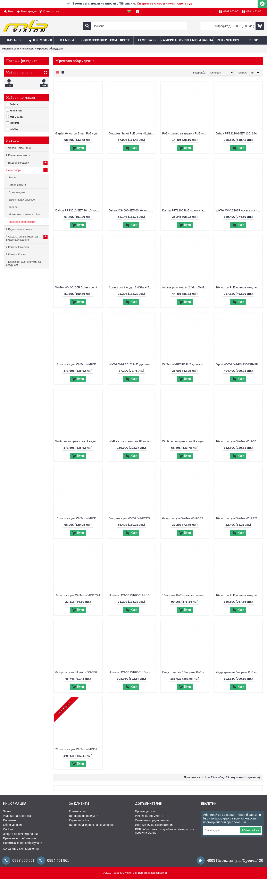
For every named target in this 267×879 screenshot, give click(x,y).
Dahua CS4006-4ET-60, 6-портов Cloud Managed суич (132, 210)
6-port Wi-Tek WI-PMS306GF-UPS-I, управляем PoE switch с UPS (239, 364)
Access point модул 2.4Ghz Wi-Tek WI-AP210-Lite (185, 287)
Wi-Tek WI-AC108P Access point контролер (239, 210)
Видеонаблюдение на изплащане (91, 824)
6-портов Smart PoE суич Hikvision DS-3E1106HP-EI (132, 133)
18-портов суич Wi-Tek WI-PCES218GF (78, 364)
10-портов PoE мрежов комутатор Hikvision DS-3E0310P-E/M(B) (185, 595)
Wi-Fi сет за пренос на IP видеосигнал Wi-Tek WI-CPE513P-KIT (132, 441)
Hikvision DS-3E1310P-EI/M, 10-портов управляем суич (132, 595)
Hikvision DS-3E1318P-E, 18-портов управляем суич (132, 672)
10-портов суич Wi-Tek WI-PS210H (238, 518)
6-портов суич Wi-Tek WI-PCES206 (185, 518)
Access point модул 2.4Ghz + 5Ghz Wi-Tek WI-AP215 (132, 287)
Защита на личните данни (20, 833)
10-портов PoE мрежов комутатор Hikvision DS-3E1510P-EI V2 (239, 595)
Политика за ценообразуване (22, 843)
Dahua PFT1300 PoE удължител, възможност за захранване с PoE (185, 210)
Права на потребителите (19, 838)
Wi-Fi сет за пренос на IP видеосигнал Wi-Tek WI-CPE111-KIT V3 (185, 441)
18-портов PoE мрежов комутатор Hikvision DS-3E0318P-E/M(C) (239, 287)
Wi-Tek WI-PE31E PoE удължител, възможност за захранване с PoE (185, 364)
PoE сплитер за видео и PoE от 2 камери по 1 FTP (185, 133)
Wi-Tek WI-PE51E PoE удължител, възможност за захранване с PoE (132, 364)
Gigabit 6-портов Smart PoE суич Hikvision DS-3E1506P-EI (78, 133)
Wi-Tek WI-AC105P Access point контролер (78, 287)
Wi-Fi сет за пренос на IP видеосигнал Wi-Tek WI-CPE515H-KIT (78, 441)
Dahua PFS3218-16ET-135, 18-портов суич (239, 133)
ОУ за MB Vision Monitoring (21, 848)
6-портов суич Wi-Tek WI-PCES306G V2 (132, 518)
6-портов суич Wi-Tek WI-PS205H (78, 595)
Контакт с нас (78, 811)
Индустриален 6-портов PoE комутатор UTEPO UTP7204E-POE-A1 (239, 672)
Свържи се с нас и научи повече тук (164, 3)
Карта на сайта (79, 820)
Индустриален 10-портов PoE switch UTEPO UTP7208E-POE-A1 (185, 672)
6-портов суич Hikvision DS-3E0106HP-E (78, 672)
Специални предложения (152, 820)
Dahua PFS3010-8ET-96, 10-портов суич (78, 210)
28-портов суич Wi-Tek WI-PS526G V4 (78, 749)
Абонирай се (250, 830)
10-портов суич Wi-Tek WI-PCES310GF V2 (239, 441)
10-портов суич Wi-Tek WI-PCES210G (78, 518)
